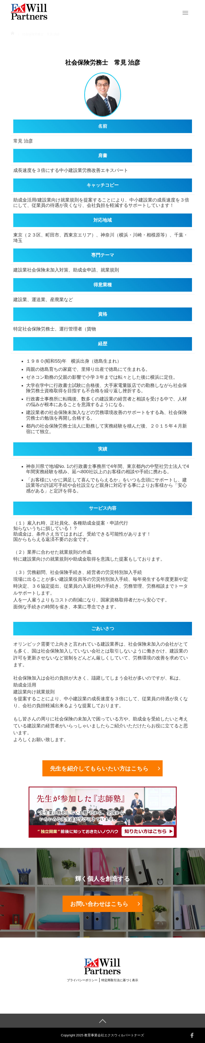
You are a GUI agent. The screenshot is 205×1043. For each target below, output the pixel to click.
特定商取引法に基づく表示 (119, 980)
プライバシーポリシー (82, 980)
